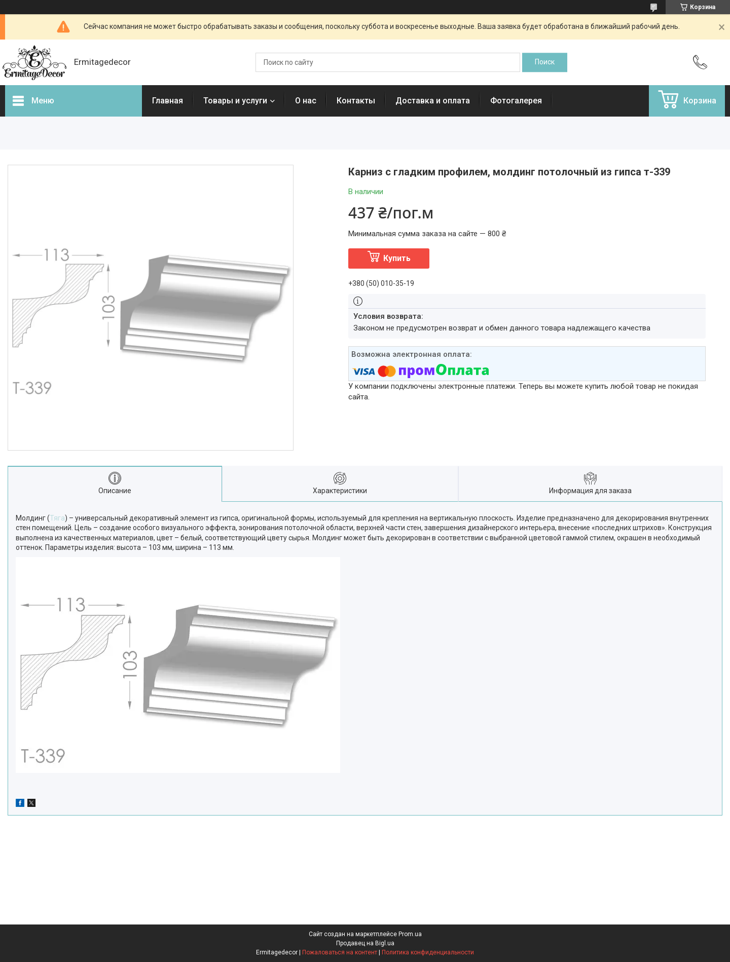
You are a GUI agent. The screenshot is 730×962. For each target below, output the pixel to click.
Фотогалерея (516, 100)
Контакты (356, 100)
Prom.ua (410, 934)
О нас (305, 100)
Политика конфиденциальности (428, 952)
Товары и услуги (235, 100)
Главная (167, 100)
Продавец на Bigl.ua (365, 943)
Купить (397, 258)
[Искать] (544, 62)
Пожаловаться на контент (339, 952)
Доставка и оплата (432, 100)
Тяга (57, 518)
